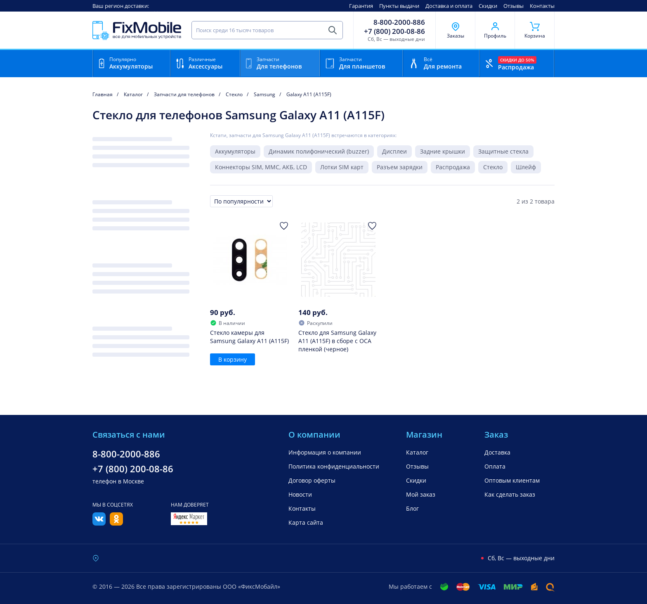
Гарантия (361, 5)
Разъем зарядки (400, 167)
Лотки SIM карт (342, 167)
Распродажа (453, 167)
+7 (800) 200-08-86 (394, 31)
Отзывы (513, 5)
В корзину (232, 359)
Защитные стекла (503, 151)
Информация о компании (324, 452)
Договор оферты (311, 480)
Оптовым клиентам (512, 480)
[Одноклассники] (116, 523)
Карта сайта (305, 522)
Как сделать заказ (509, 494)
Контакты (542, 5)
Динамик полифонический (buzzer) (319, 151)
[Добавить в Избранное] (284, 226)
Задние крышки (442, 151)
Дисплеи (394, 151)
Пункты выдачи (399, 5)
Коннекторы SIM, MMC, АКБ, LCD (261, 167)
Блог (412, 508)
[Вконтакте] (99, 523)
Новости (300, 494)
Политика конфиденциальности (333, 466)
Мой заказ (420, 494)
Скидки (488, 5)
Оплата (494, 466)
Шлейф (526, 167)
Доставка (497, 452)
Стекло (493, 167)
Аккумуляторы (235, 151)
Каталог (417, 452)
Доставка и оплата (448, 5)
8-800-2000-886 (399, 22)
